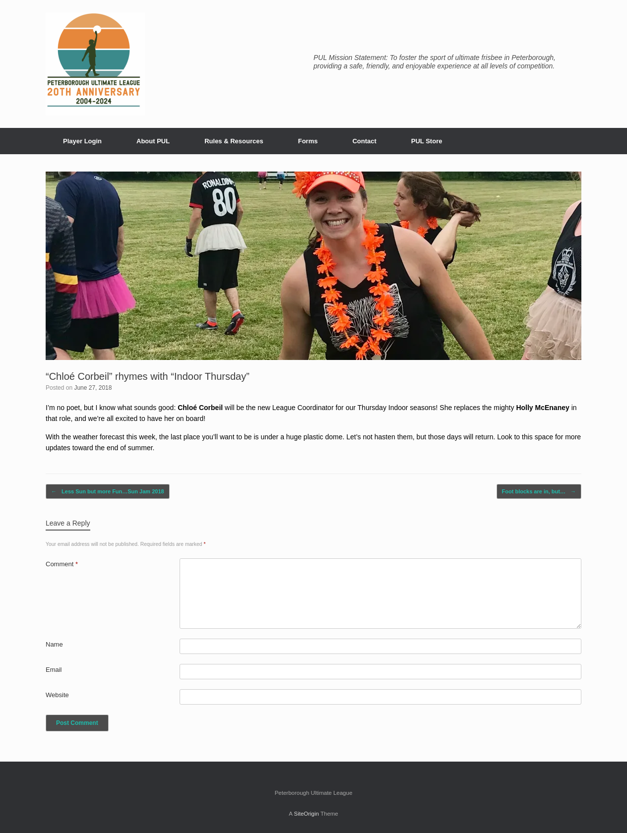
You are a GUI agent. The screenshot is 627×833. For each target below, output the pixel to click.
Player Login (82, 141)
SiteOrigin (306, 814)
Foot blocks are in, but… (539, 491)
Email (54, 669)
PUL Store (426, 141)
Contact (364, 141)
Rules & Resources (233, 141)
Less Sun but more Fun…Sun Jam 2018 (107, 491)
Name (54, 644)
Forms (308, 141)
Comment (62, 564)
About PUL (153, 141)
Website (57, 695)
